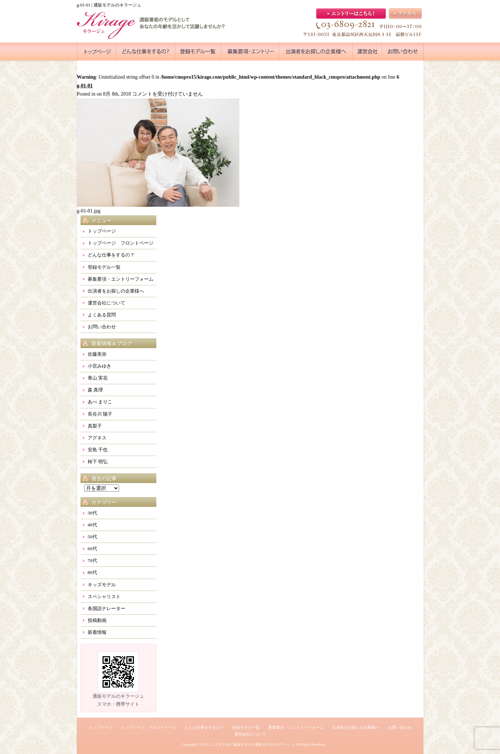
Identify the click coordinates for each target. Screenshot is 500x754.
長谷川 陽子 (100, 414)
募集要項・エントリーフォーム (120, 279)
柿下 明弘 (98, 461)
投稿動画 (97, 620)
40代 (92, 524)
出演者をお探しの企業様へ (116, 291)
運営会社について (106, 303)
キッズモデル (102, 584)
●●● (97, 52)
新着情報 (97, 632)
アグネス (97, 437)
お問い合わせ (102, 326)
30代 (92, 513)
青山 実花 (98, 378)
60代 (92, 548)
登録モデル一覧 (104, 267)
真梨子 (95, 426)
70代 (92, 560)
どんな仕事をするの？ (111, 255)
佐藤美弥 (97, 354)
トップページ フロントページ (120, 243)
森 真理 (95, 390)
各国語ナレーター (106, 608)
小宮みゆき (99, 366)
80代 (92, 572)
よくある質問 (102, 314)
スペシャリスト (104, 596)
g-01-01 (85, 85)
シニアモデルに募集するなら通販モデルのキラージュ (251, 744)
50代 (92, 536)
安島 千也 (98, 449)
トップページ (102, 231)
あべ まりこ (100, 401)
